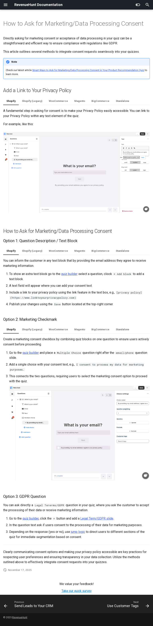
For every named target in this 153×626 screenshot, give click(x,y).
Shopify (11, 100)
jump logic (78, 532)
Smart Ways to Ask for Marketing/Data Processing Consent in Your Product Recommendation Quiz (88, 70)
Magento (79, 100)
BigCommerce (100, 100)
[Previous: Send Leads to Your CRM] (29, 605)
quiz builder (69, 274)
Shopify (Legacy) (32, 100)
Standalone (122, 100)
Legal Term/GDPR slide (96, 518)
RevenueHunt (19, 617)
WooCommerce (58, 100)
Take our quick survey (77, 591)
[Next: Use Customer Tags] (127, 605)
